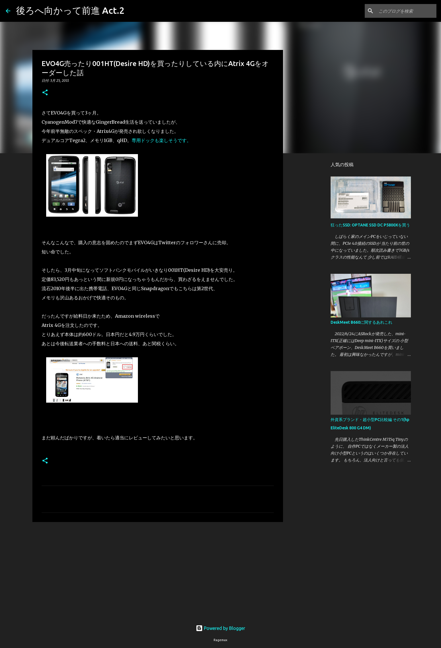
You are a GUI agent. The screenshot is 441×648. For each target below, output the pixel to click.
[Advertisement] (157, 571)
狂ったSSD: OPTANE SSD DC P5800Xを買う (370, 225)
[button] (45, 93)
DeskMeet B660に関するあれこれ (361, 322)
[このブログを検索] (406, 11)
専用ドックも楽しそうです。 (161, 140)
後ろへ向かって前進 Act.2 (70, 10)
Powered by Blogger (220, 628)
